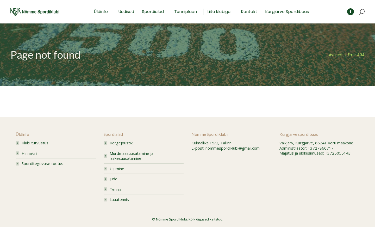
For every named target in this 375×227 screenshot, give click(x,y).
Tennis (116, 189)
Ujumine (117, 168)
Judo (113, 178)
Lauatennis (119, 199)
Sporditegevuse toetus (42, 163)
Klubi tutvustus (35, 142)
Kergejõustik (121, 142)
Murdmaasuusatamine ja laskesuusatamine (131, 156)
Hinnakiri (29, 153)
